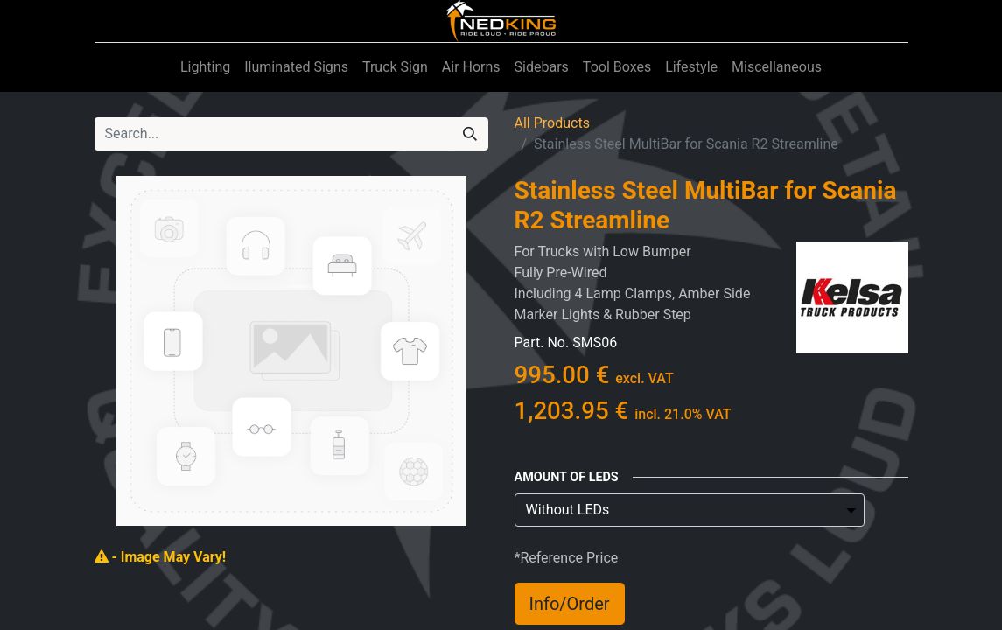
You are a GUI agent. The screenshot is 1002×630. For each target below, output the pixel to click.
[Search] (470, 133)
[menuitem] (205, 67)
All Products (552, 123)
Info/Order (569, 603)
